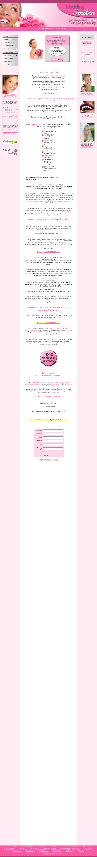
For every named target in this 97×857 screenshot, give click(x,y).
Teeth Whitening (9, 42)
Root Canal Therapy (56, 849)
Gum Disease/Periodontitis (39, 849)
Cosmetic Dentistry (9, 39)
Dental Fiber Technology (50, 848)
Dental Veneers (23, 849)
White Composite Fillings (74, 849)
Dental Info (7, 49)
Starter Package (30, 851)
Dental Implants (87, 848)
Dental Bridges (87, 846)
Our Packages (8, 55)
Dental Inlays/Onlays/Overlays (69, 848)
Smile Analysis (8, 52)
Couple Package (43, 851)
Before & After (8, 58)
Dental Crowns (10, 848)
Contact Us (7, 65)
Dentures (21, 848)
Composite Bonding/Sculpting (70, 846)
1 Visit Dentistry (8, 45)
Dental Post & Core (9, 849)
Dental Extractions (33, 848)
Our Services (8, 61)
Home (6, 36)
